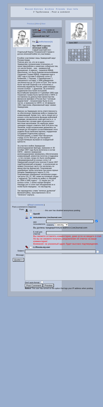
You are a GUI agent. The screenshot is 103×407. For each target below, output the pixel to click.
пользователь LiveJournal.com (47, 217)
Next (43, 24)
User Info (72, 9)
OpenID (36, 214)
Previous (30, 24)
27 (79, 60)
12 (76, 54)
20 (79, 57)
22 (85, 57)
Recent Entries (34, 9)
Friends (60, 9)
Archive (49, 9)
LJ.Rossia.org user (41, 247)
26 (76, 60)
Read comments (36, 205)
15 (85, 54)
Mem (38, 24)
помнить (50, 225)
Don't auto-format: (32, 288)
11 (73, 54)
